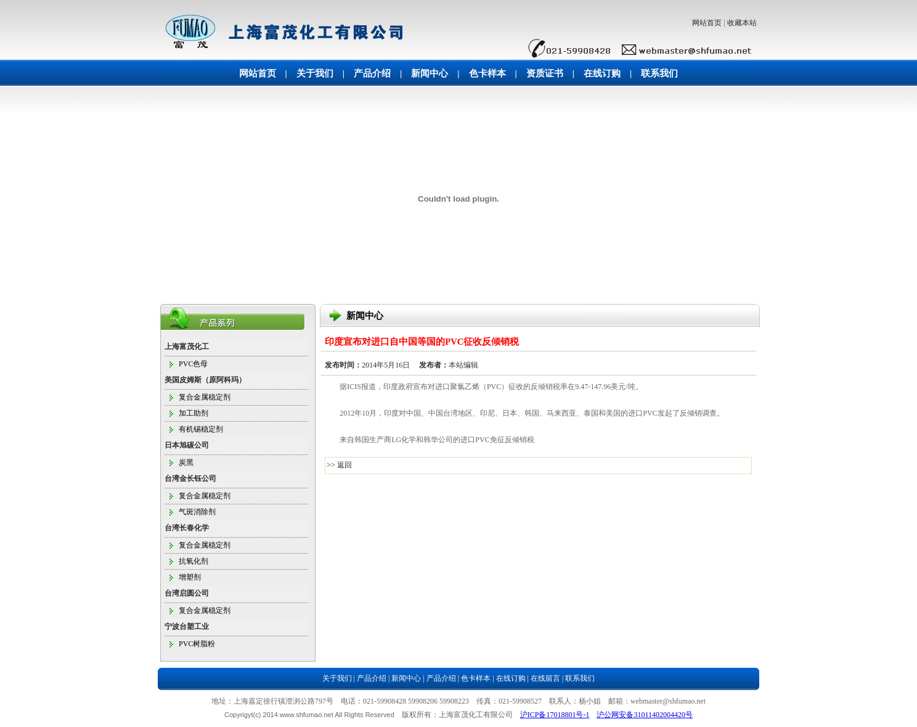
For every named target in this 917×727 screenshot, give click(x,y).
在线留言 (545, 678)
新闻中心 (429, 73)
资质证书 (544, 73)
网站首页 (707, 22)
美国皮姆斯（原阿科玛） (205, 380)
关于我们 (314, 73)
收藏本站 (742, 22)
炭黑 (186, 462)
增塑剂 (190, 577)
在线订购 (602, 73)
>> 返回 (339, 465)
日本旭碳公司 (187, 445)
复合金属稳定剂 (204, 397)
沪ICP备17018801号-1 (555, 714)
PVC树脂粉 (197, 643)
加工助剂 (193, 413)
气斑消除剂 (197, 511)
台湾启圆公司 (187, 593)
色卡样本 (487, 73)
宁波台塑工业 (187, 626)
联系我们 (659, 73)
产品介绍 (372, 73)
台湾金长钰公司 (190, 478)
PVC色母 (193, 363)
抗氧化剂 (193, 561)
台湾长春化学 (187, 528)
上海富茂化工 (187, 346)
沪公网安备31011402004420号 (645, 714)
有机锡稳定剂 (201, 429)
